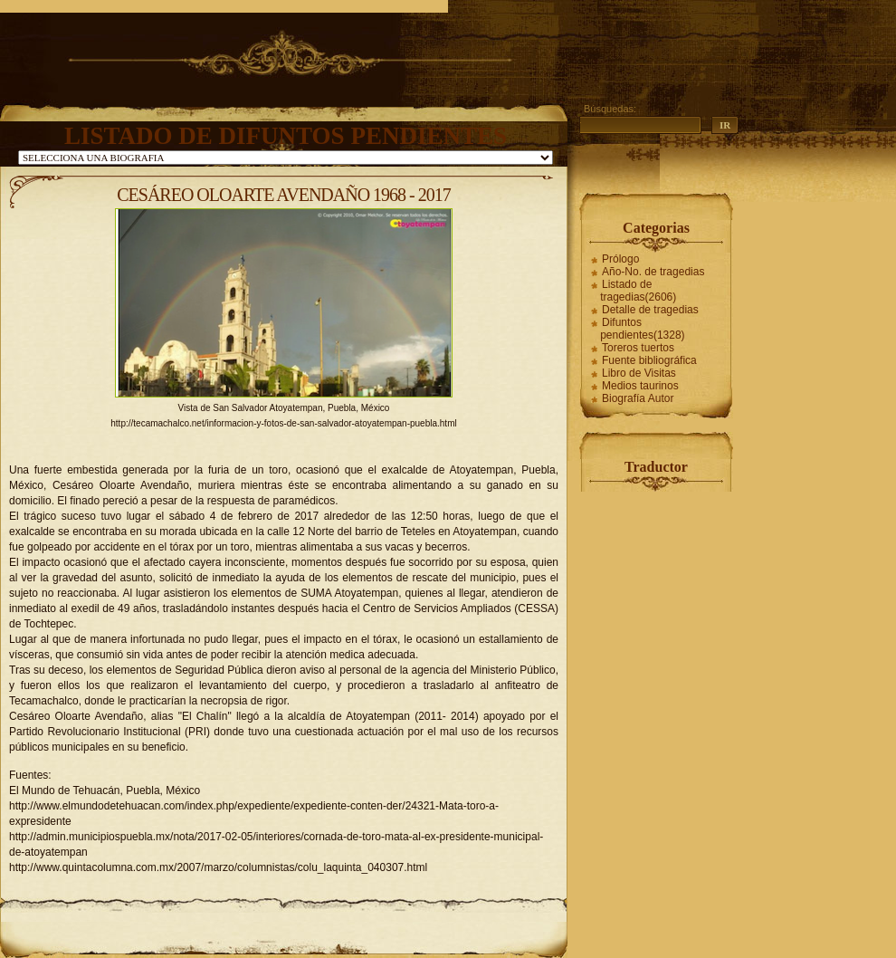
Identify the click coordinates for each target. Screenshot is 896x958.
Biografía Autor (637, 398)
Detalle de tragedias (650, 309)
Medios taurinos (640, 385)
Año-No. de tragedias (653, 271)
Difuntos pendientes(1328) (642, 328)
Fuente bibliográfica (649, 360)
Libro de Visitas (639, 373)
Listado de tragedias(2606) (638, 290)
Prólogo (620, 259)
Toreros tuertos (638, 347)
